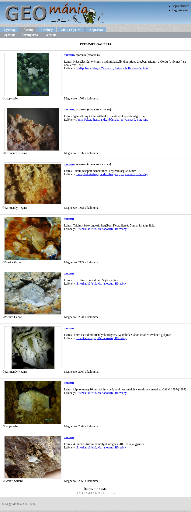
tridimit (69, 54)
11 (102, 493)
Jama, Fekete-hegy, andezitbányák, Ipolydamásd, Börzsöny (112, 119)
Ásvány (28, 30)
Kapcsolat (96, 30)
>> (113, 493)
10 (98, 493)
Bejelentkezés (180, 6)
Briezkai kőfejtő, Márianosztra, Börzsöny (101, 228)
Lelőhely (47, 30)
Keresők (50, 35)
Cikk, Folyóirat (71, 30)
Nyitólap (10, 30)
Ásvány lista (29, 35)
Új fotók (9, 35)
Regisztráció (180, 10)
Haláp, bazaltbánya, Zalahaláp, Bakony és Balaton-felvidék (112, 68)
